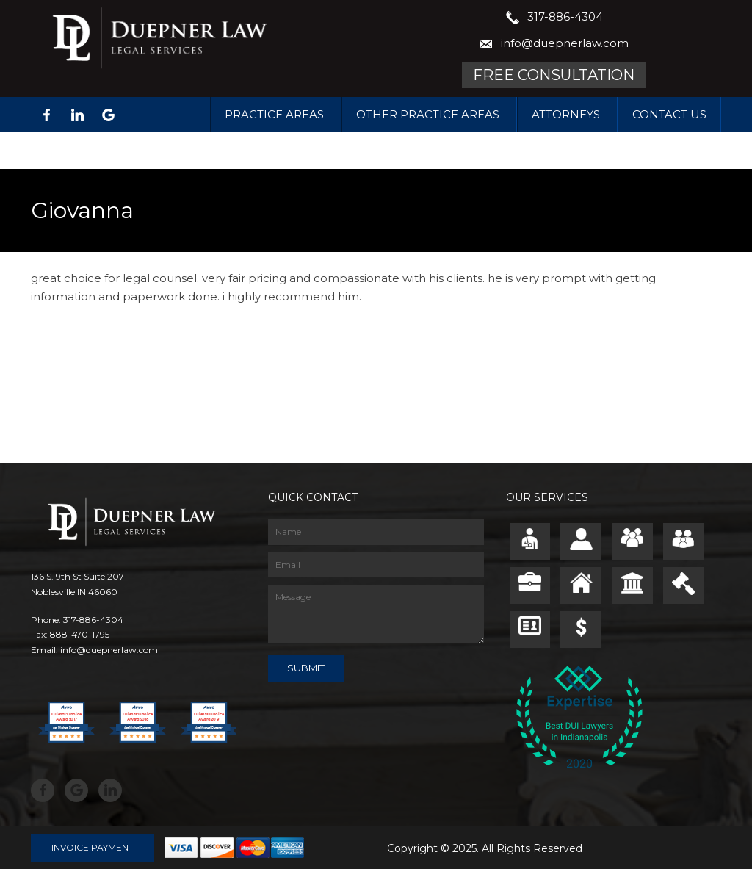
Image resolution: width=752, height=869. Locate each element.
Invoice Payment (92, 847)
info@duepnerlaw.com (565, 43)
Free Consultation (553, 75)
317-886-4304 (565, 17)
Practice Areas (274, 114)
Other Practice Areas (427, 114)
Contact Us (669, 114)
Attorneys (566, 114)
